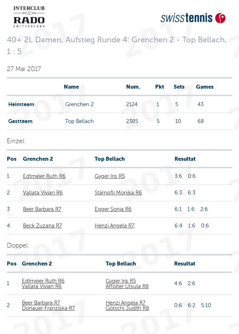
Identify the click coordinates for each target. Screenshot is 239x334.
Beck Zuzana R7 (42, 226)
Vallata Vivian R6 (43, 193)
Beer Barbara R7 (42, 209)
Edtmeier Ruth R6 (44, 176)
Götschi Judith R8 (127, 308)
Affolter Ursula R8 (127, 286)
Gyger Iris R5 (110, 176)
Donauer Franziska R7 (48, 308)
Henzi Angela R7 (114, 226)
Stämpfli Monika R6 (118, 193)
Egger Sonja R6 (113, 209)
